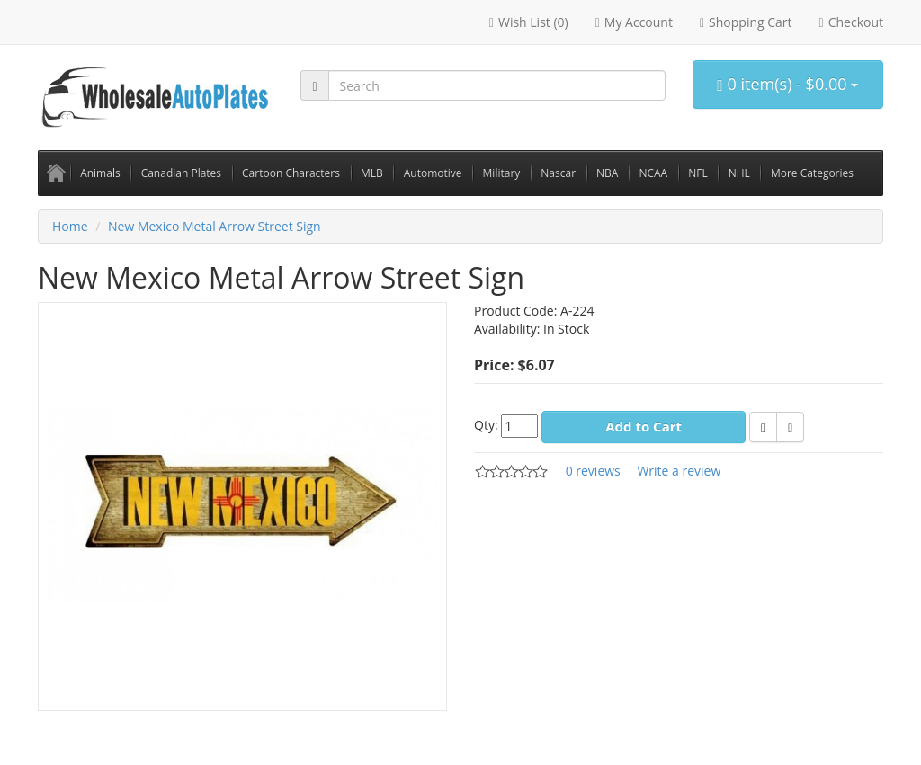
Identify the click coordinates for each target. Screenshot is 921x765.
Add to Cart (643, 426)
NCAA (653, 173)
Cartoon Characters (291, 173)
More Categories (812, 173)
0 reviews (593, 470)
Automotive (433, 173)
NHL (739, 173)
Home (70, 226)
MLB (372, 173)
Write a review (678, 470)
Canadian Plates (181, 173)
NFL (698, 173)
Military (502, 173)
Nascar (558, 173)
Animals (100, 173)
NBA (607, 173)
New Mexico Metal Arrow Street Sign (214, 226)
